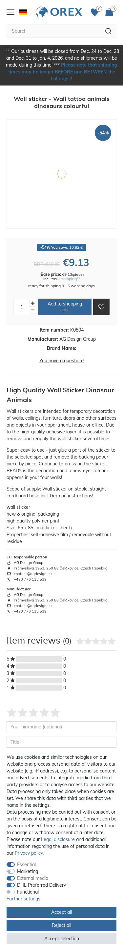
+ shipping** (69, 278)
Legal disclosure (58, 839)
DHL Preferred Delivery (41, 885)
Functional (28, 892)
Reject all (61, 925)
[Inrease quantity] (33, 303)
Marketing (27, 871)
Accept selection (61, 939)
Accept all (61, 912)
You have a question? (61, 361)
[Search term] (53, 31)
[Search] (108, 31)
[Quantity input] (22, 307)
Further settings (23, 899)
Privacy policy (29, 853)
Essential (26, 864)
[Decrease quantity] (33, 310)
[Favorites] (96, 12)
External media (32, 878)
